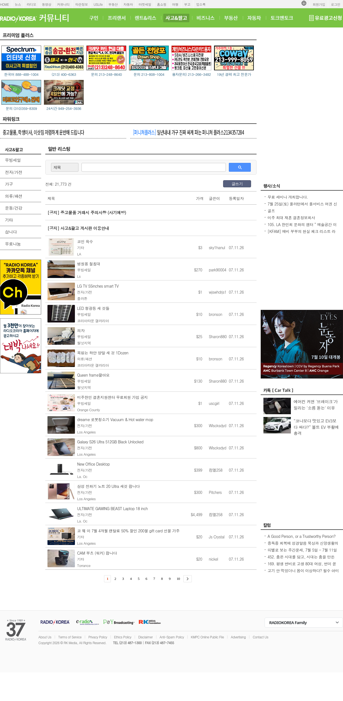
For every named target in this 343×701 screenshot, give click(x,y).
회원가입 (319, 4)
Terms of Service (69, 637)
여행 (175, 4)
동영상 (46, 4)
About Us (44, 637)
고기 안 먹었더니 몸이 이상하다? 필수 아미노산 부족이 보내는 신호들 (303, 573)
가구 (9, 184)
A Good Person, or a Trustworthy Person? (302, 536)
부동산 (113, 4)
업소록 (201, 4)
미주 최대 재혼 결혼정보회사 (291, 217)
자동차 (128, 4)
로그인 (335, 4)
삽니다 (11, 232)
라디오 (31, 4)
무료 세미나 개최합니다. (288, 197)
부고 (187, 4)
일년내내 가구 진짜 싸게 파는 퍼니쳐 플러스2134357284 (188, 132)
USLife (98, 4)
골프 (271, 210)
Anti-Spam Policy (172, 637)
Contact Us (260, 637)
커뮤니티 (63, 4)
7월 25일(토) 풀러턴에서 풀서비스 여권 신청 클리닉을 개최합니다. (302, 206)
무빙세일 (13, 160)
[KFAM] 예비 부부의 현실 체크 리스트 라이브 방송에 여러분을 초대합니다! (301, 234)
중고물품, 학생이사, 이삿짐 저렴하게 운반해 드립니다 (43, 132)
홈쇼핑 (161, 4)
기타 (9, 220)
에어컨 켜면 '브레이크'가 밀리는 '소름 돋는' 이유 (316, 405)
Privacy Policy (97, 637)
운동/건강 (13, 208)
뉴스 (18, 4)
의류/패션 (13, 196)
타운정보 (81, 4)
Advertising (238, 637)
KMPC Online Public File (207, 637)
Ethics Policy (122, 637)
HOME (4, 4)
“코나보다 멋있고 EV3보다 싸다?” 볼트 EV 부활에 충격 (316, 427)
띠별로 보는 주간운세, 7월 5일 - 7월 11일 (302, 550)
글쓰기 (237, 184)
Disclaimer (145, 637)
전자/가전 (13, 172)
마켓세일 (145, 4)
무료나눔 (13, 244)
